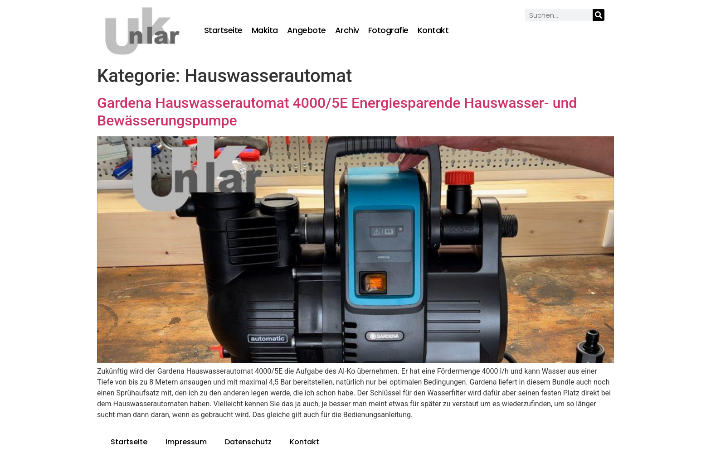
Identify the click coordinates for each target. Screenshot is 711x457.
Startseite (223, 30)
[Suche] (598, 15)
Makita (265, 30)
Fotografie (388, 30)
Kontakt (433, 30)
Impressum (186, 442)
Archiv (347, 30)
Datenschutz (248, 442)
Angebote (306, 30)
